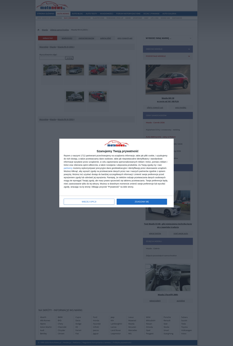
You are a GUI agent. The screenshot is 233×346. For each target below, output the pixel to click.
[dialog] (116, 173)
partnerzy (68, 168)
